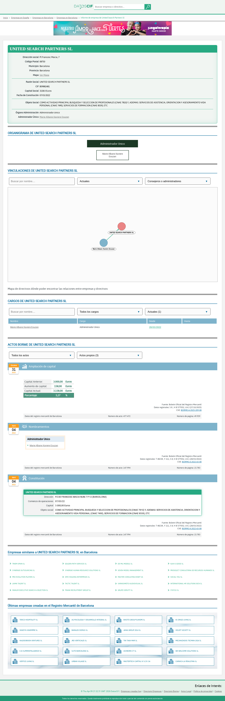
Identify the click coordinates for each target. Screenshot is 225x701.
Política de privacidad (202, 691)
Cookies (218, 691)
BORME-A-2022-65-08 (192, 461)
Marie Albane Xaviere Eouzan (54, 116)
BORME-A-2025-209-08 (191, 410)
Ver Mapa (44, 75)
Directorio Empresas (152, 691)
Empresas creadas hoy (131, 691)
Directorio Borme (171, 691)
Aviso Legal (186, 691)
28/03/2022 (155, 327)
